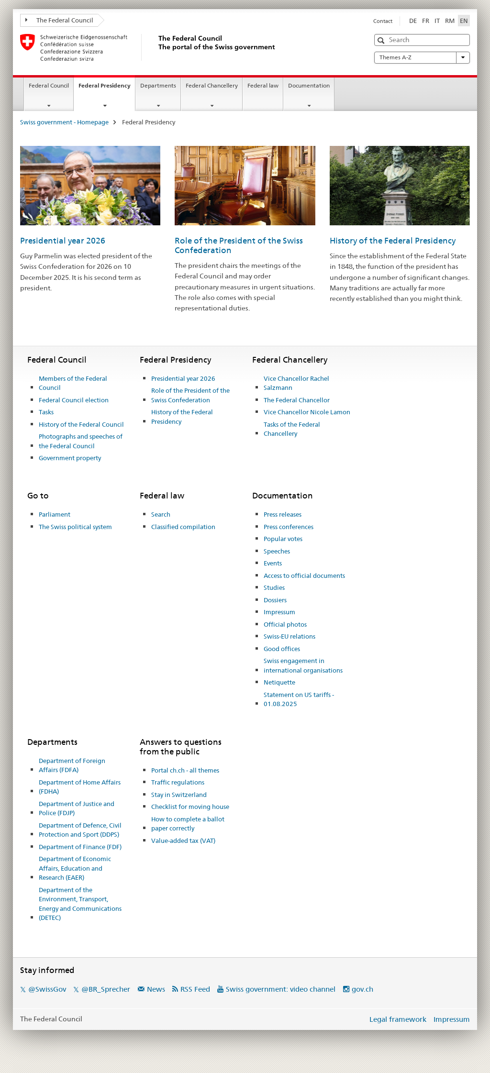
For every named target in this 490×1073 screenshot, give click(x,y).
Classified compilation (183, 527)
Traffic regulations (177, 782)
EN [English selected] (464, 20)
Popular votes (283, 538)
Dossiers (275, 600)
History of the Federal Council (81, 424)
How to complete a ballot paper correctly (187, 823)
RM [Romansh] (450, 20)
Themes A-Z (422, 57)
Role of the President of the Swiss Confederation (190, 395)
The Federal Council (59, 20)
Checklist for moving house (190, 806)
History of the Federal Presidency (393, 240)
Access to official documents (304, 575)
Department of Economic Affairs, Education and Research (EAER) (75, 868)
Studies (274, 587)
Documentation (309, 85)
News (156, 989)
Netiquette (279, 682)
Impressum (279, 612)
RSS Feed (195, 989)
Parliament (54, 514)
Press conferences (288, 527)
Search (160, 514)
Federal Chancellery (212, 85)
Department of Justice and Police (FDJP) (76, 808)
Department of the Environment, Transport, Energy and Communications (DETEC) (80, 904)
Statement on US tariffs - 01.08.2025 (299, 699)
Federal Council (49, 85)
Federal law (262, 85)
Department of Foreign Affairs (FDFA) (72, 765)
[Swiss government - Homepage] (156, 47)
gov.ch (362, 989)
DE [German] (413, 20)
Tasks (46, 412)
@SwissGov (47, 989)
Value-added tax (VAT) (183, 840)
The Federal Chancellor (297, 400)
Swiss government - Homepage (64, 122)
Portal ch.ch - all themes (185, 770)
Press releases (282, 514)
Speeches (277, 551)
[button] (382, 40)
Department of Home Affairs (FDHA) (80, 787)
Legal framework (397, 1019)
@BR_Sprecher (105, 989)
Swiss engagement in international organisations (303, 665)
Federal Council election (74, 400)
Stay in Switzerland (179, 794)
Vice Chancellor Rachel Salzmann (296, 383)
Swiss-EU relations (289, 636)
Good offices (282, 649)
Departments (158, 85)
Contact (382, 21)
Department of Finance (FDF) (80, 847)
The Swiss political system (75, 527)
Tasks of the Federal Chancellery (292, 429)
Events (273, 563)
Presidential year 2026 (62, 240)
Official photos (285, 624)
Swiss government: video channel (280, 989)
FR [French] (425, 20)
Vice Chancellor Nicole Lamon (307, 412)
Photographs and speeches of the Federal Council (80, 441)
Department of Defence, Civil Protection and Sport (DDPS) (80, 830)
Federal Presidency (106, 88)
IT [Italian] (437, 20)
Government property (70, 458)
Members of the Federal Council (73, 383)
